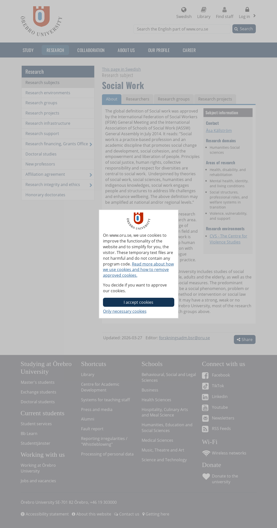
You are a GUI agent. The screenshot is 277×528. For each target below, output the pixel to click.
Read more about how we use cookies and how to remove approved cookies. (138, 269)
